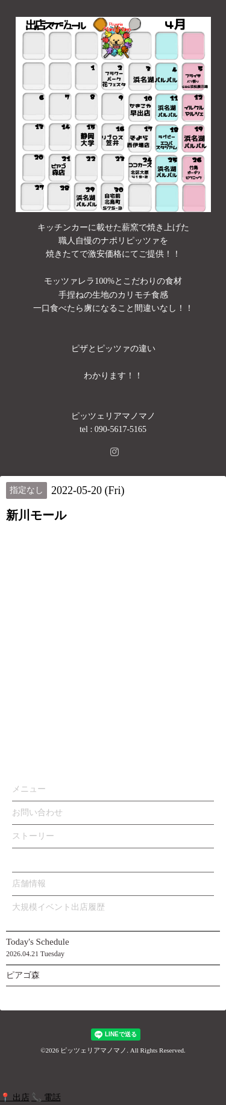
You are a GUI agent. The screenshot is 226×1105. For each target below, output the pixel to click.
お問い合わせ (37, 812)
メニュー (29, 789)
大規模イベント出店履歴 (58, 907)
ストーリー (33, 835)
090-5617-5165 (120, 429)
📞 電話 (46, 1097)
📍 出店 (15, 1097)
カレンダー (33, 859)
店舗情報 (29, 883)
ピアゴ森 (23, 975)
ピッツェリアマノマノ (93, 1050)
